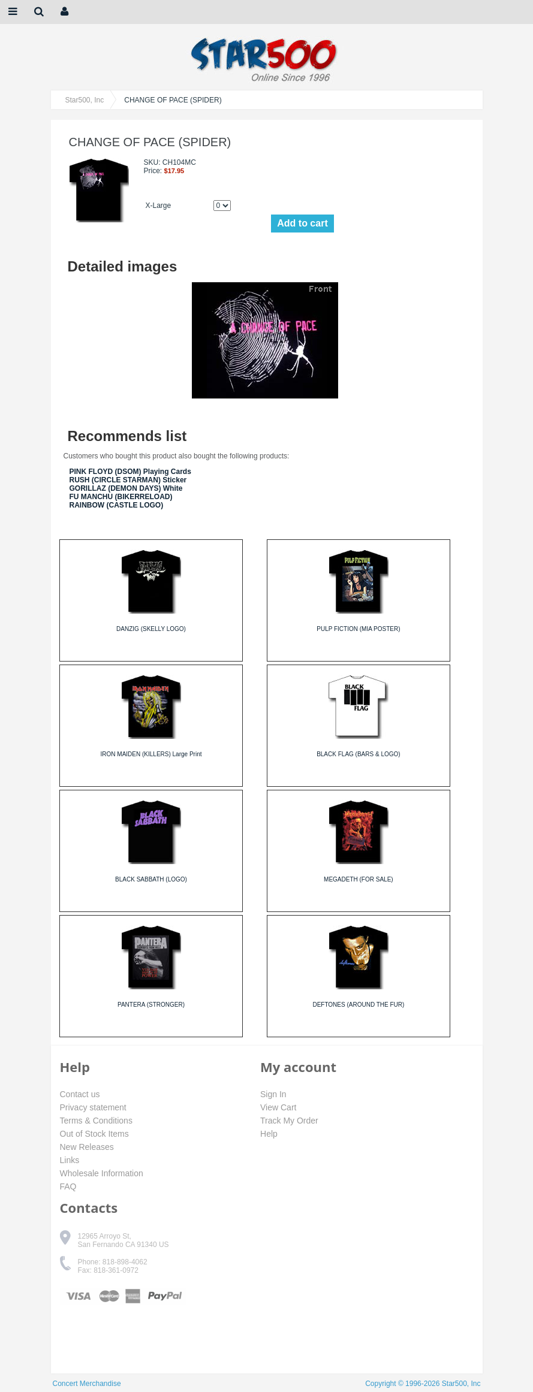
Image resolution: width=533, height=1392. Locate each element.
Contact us (80, 1094)
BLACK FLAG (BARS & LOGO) (358, 754)
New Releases (87, 1147)
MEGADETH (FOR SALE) (358, 879)
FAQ (68, 1186)
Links (70, 1160)
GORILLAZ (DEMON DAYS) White (126, 488)
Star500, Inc (84, 100)
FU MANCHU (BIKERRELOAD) (121, 497)
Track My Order (289, 1120)
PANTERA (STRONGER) (151, 1004)
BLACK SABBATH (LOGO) (151, 879)
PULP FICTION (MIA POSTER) (358, 629)
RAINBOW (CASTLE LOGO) (117, 505)
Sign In (273, 1094)
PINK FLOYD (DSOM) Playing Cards (130, 471)
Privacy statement (93, 1107)
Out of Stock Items (94, 1134)
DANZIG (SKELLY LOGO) (151, 629)
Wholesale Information (101, 1173)
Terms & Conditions (96, 1120)
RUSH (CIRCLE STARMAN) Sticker (128, 480)
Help (269, 1134)
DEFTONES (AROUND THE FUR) (358, 1004)
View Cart (278, 1107)
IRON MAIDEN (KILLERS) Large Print (151, 754)
